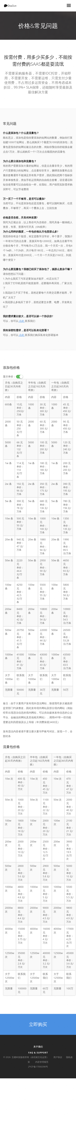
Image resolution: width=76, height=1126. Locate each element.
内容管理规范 (41, 1061)
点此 (21, 321)
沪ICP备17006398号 (38, 1066)
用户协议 (57, 1057)
